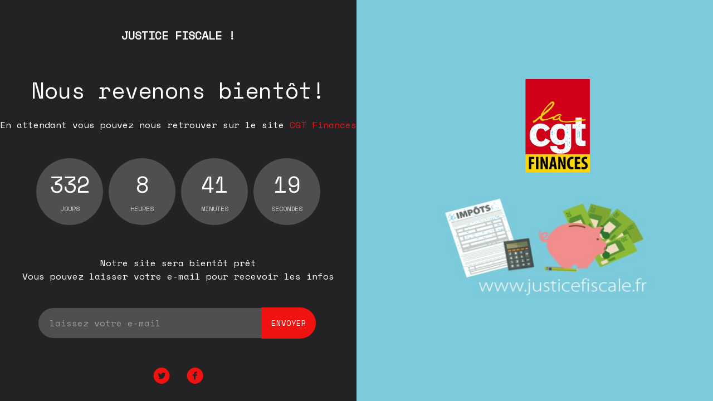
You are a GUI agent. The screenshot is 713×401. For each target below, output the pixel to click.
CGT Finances (323, 124)
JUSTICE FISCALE (178, 35)
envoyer (288, 323)
